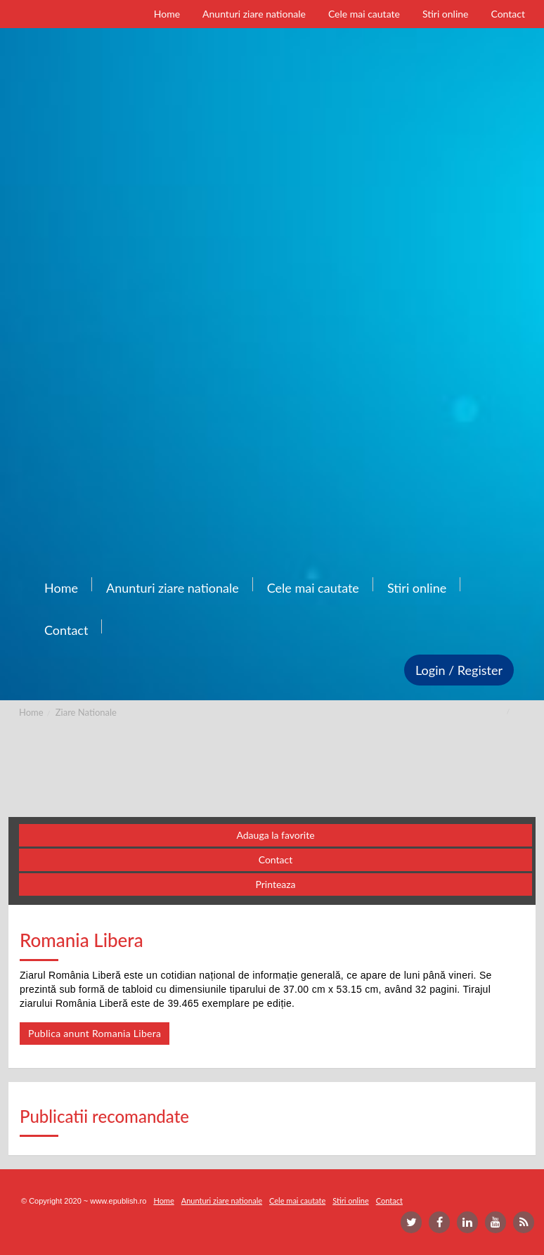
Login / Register (459, 670)
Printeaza (275, 884)
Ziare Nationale (86, 712)
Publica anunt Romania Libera (94, 1033)
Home (31, 712)
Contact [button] (276, 859)
